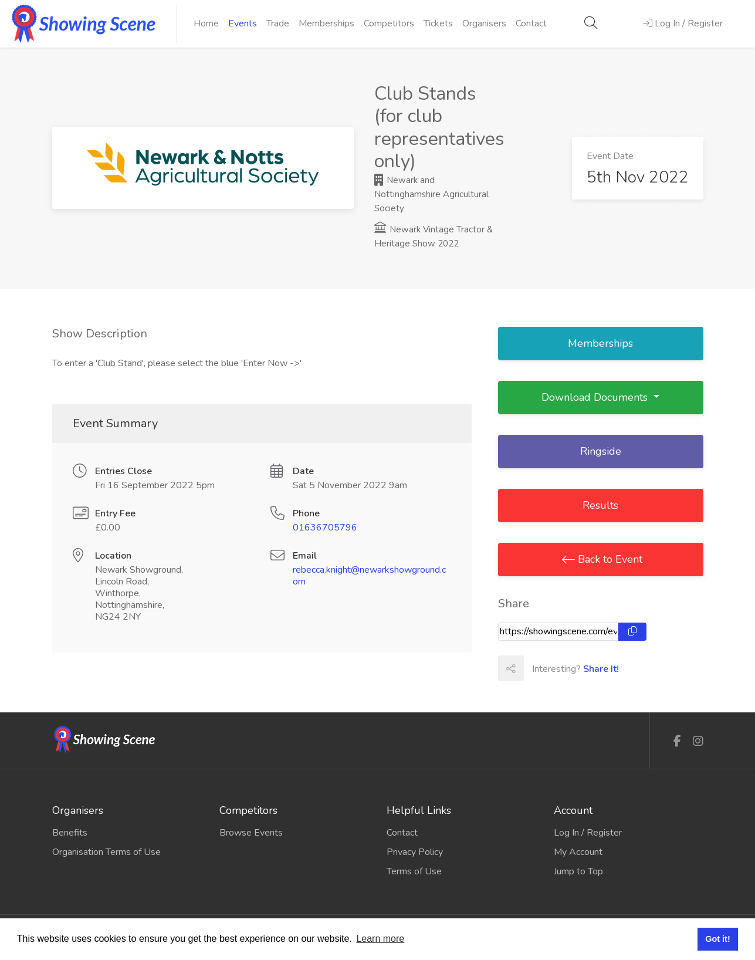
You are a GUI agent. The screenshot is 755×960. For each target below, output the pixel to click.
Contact (531, 23)
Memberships (326, 23)
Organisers (484, 23)
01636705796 (325, 527)
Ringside (600, 451)
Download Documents (596, 397)
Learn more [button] (380, 939)
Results (600, 505)
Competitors (389, 23)
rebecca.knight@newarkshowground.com (369, 575)
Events (242, 23)
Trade (277, 23)
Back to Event (608, 559)
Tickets (438, 23)
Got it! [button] (717, 939)
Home (206, 23)
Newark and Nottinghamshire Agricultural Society (431, 194)
